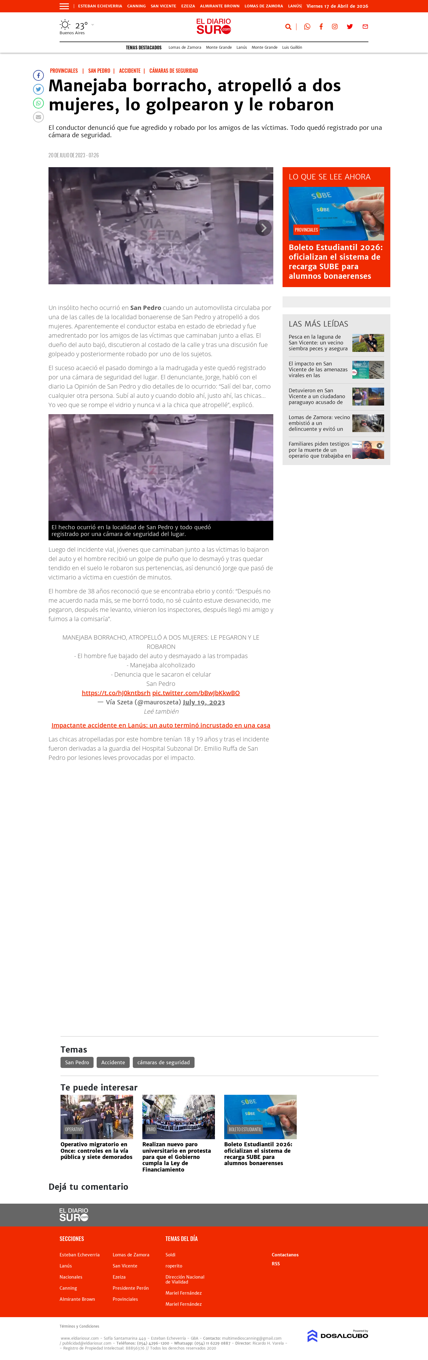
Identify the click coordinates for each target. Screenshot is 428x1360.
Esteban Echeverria (100, 6)
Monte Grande (219, 47)
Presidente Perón (131, 1288)
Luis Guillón (292, 47)
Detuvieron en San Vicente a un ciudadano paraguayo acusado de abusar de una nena (317, 399)
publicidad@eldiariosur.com (86, 1343)
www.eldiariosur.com (80, 1338)
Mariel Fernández (184, 1293)
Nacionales (71, 1277)
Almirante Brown (220, 6)
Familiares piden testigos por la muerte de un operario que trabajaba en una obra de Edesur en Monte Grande (320, 456)
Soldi (170, 1255)
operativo (73, 1129)
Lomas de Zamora (264, 6)
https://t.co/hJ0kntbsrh (116, 693)
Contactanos (285, 1255)
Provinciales (125, 1299)
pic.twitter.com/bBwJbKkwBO (196, 693)
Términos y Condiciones (79, 1326)
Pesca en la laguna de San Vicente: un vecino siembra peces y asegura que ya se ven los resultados (318, 349)
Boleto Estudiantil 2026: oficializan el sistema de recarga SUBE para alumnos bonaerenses (336, 262)
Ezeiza (188, 6)
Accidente (113, 1062)
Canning (136, 6)
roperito (174, 1266)
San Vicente (163, 6)
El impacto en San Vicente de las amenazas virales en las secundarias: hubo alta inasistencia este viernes (318, 375)
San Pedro (77, 1062)
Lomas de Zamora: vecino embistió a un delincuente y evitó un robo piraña (319, 426)
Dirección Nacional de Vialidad (185, 1279)
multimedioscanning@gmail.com (252, 1338)
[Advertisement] (219, 810)
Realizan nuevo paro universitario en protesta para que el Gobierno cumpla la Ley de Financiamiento (176, 1157)
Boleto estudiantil (245, 1129)
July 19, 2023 (204, 702)
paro (151, 1129)
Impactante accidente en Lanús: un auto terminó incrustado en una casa (161, 725)
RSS (276, 1264)
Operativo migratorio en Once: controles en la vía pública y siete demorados (96, 1150)
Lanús (242, 47)
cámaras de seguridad (163, 1062)
